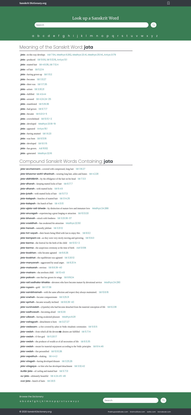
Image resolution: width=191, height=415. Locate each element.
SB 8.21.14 (71, 262)
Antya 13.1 (62, 59)
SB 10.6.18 (104, 292)
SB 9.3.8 (61, 312)
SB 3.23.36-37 (65, 218)
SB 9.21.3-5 (41, 113)
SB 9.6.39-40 (67, 302)
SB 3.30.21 (39, 89)
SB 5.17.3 (63, 193)
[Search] (92, 25)
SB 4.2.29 (93, 173)
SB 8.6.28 (63, 252)
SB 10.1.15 (42, 143)
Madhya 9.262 (64, 54)
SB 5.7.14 (86, 331)
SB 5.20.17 (52, 336)
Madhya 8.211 (69, 316)
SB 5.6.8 (42, 59)
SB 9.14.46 (98, 346)
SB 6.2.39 (111, 307)
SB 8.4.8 (59, 188)
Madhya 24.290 (112, 282)
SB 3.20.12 (69, 257)
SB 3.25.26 (67, 361)
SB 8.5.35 (85, 341)
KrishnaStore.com (137, 412)
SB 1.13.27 (41, 79)
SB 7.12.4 (54, 64)
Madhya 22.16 (45, 153)
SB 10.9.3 (90, 238)
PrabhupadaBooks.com (118, 412)
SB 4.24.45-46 (58, 376)
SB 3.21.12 (58, 228)
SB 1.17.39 (46, 287)
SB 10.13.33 (83, 213)
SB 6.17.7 (68, 183)
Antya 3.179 (110, 54)
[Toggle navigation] (168, 3)
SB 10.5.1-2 (46, 118)
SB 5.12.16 (51, 59)
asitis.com (151, 412)
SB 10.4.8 (60, 272)
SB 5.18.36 (44, 104)
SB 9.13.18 (41, 138)
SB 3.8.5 (51, 381)
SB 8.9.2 (86, 233)
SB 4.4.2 (53, 356)
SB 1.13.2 (48, 74)
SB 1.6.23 (47, 133)
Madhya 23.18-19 (47, 123)
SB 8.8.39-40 (55, 267)
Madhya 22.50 (73, 223)
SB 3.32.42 (79, 366)
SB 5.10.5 (93, 326)
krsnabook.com (164, 412)
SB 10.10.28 (56, 351)
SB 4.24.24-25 (43, 99)
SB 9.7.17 (43, 109)
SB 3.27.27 (64, 321)
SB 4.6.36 (44, 64)
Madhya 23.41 (79, 54)
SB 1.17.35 (42, 84)
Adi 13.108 (81, 247)
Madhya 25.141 (95, 54)
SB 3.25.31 (64, 297)
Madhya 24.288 (100, 208)
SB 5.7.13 (63, 371)
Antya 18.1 (42, 128)
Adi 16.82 (43, 148)
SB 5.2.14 (39, 69)
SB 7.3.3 (82, 178)
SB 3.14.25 (65, 198)
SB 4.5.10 (59, 203)
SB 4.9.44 (41, 94)
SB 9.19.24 (69, 277)
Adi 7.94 (51, 54)
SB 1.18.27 (80, 169)
